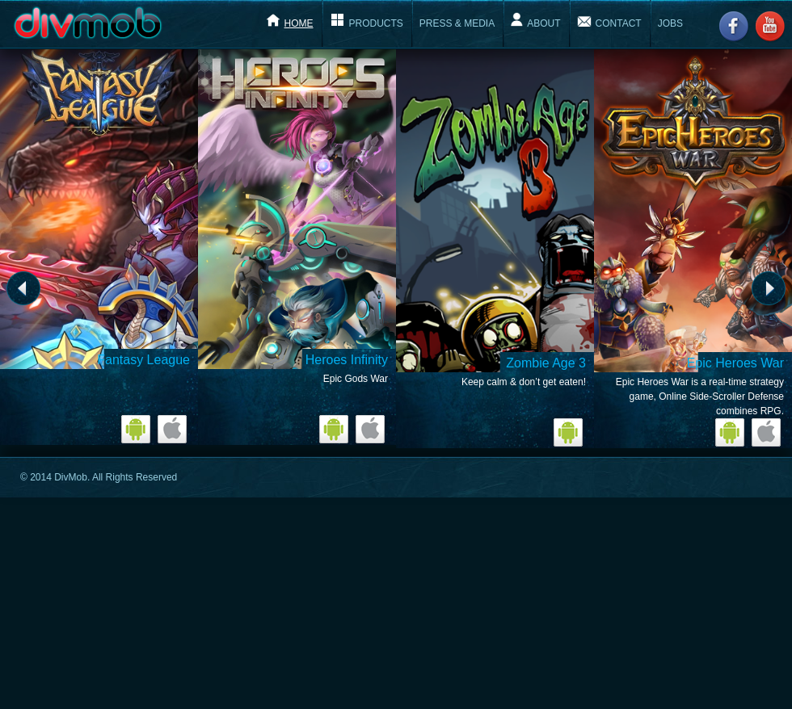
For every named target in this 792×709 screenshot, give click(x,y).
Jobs (670, 23)
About (543, 23)
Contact (619, 23)
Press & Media (457, 23)
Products (376, 23)
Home (299, 23)
